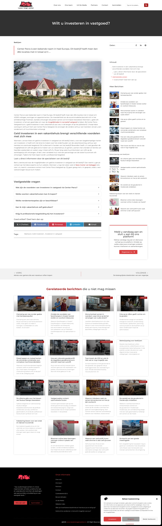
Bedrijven (17, 42)
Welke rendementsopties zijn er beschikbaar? (58, 200)
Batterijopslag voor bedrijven (120, 154)
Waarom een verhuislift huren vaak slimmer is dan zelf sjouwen (98, 439)
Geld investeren (38, 234)
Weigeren (130, 519)
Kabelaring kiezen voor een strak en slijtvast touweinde (29, 422)
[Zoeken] (146, 5)
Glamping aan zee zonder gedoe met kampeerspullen (29, 315)
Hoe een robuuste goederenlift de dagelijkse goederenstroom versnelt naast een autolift (133, 139)
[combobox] (135, 5)
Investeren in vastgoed (53, 234)
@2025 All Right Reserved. (81, 522)
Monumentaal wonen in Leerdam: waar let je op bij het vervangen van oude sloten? (133, 112)
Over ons (57, 5)
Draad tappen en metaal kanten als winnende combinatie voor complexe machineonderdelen (133, 130)
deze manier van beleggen (86, 165)
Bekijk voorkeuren (149, 519)
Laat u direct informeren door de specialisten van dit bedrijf (130, 73)
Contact (105, 5)
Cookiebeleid (130, 524)
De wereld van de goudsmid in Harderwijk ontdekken (131, 399)
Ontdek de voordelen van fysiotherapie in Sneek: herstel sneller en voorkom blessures (133, 104)
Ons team (69, 5)
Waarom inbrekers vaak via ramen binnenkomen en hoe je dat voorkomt (97, 400)
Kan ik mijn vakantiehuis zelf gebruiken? (58, 207)
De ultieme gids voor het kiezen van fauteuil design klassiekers (28, 399)
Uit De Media (82, 5)
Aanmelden (116, 5)
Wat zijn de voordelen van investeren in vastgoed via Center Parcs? (58, 187)
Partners (94, 5)
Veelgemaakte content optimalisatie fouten (60, 399)
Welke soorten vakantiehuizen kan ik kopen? (58, 194)
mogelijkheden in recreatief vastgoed (62, 122)
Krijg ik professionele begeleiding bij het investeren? (58, 214)
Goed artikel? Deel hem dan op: (125, 80)
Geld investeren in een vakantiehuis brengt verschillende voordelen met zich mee (127, 68)
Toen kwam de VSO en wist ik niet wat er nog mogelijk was (96, 359)
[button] (157, 499)
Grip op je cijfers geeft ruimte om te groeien (132, 315)
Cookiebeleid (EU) (62, 493)
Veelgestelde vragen (119, 77)
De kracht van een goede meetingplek (129, 439)
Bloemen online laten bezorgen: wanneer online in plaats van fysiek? (63, 440)
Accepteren (112, 519)
